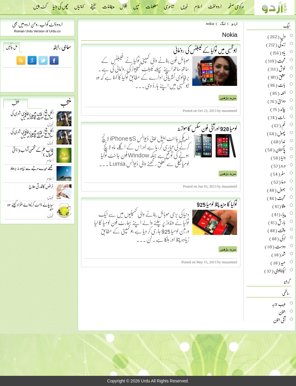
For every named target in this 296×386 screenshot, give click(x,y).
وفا (284, 206)
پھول (281, 133)
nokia (210, 24)
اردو (234, 24)
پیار (283, 214)
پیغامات (108, 4)
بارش (281, 222)
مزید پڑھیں (228, 98)
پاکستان (280, 149)
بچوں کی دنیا (60, 4)
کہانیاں (79, 4)
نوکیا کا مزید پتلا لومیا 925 (217, 204)
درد (283, 165)
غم (284, 125)
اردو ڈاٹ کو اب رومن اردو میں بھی (37, 24)
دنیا (283, 157)
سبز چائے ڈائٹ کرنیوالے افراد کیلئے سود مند (30, 208)
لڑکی (283, 238)
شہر (284, 254)
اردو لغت (215, 4)
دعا (283, 181)
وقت (282, 230)
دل (283, 36)
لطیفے (93, 4)
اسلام (198, 4)
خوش (282, 68)
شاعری (169, 4)
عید (283, 262)
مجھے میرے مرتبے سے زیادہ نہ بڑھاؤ (32, 169)
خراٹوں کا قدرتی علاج (41, 187)
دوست (280, 246)
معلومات (152, 4)
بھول (281, 189)
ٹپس (136, 4)
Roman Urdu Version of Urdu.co (37, 31)
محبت (281, 60)
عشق (282, 76)
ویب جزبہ (279, 303)
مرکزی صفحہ (236, 4)
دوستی (281, 101)
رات (282, 117)
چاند (283, 109)
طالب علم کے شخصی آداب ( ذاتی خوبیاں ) (33, 153)
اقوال (123, 4)
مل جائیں (11, 47)
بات (282, 84)
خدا (283, 141)
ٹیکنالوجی (280, 270)
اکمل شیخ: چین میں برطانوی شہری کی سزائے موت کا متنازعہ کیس (32, 116)
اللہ (283, 92)
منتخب (15, 103)
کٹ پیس (40, 4)
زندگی (282, 44)
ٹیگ (222, 24)
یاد (284, 52)
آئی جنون (279, 320)
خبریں (184, 4)
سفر (283, 173)
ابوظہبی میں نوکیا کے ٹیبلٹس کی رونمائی (205, 50)
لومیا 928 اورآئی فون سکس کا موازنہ (207, 128)
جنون (282, 312)
